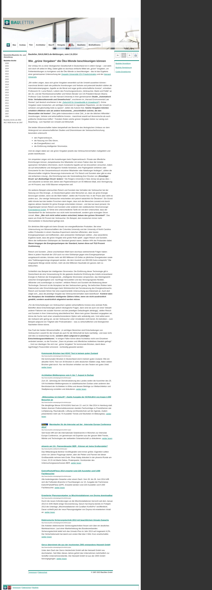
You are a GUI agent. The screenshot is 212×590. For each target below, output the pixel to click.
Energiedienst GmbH (37, 210)
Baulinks (35, 587)
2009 (7, 108)
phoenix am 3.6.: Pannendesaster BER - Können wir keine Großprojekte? (75, 446)
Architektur (40, 45)
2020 (7, 79)
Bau (14, 45)
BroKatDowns (94, 45)
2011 (7, 103)
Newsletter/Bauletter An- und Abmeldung (15, 56)
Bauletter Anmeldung (123, 63)
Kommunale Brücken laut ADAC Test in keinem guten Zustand (70, 353)
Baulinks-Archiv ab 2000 (12, 120)
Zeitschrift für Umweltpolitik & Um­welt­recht (80, 102)
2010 (7, 106)
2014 (7, 95)
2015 (7, 92)
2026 (7, 63)
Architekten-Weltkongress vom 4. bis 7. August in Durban (68, 375)
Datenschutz (42, 572)
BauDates (81, 45)
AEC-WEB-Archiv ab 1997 (13, 122)
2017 (7, 87)
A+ (118, 55)
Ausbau (22, 45)
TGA (31, 45)
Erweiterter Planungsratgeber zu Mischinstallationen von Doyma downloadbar (77, 495)
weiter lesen (47, 367)
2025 (7, 66)
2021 (7, 76)
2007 (7, 114)
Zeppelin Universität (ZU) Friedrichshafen (78, 74)
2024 (7, 68)
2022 (7, 74)
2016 (7, 90)
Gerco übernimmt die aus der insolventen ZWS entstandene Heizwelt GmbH (76, 545)
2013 (7, 98)
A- (130, 55)
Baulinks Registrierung (124, 67)
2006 (7, 116)
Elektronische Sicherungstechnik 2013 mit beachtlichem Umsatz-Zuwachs (75, 520)
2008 (7, 111)
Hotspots (61, 45)
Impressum (33, 572)
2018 (7, 84)
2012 (7, 100)
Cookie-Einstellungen (123, 72)
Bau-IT (51, 45)
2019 (7, 82)
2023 (7, 71)
